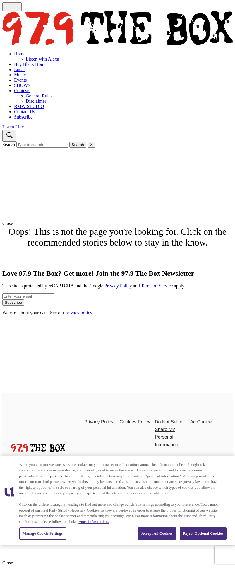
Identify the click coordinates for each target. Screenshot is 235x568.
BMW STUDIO (29, 106)
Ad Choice (201, 421)
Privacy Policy (118, 285)
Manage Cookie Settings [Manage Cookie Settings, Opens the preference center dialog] (43, 533)
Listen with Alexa (42, 58)
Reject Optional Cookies (203, 533)
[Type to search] (42, 145)
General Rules (39, 95)
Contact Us (24, 111)
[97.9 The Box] (38, 450)
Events (20, 80)
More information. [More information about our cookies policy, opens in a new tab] (93, 521)
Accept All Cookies (157, 533)
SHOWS (22, 85)
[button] (117, 223)
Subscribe (23, 116)
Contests (22, 90)
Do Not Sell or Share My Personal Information (169, 433)
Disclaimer (36, 101)
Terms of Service (157, 285)
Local (19, 69)
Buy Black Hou (28, 64)
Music (20, 74)
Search (8, 144)
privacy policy (79, 312)
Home (19, 53)
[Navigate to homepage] (117, 29)
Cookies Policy (135, 421)
